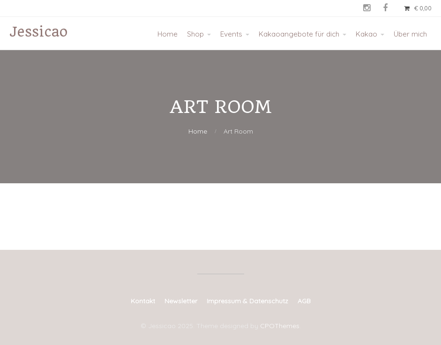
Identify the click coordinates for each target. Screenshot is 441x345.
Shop (195, 34)
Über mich (410, 34)
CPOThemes (279, 326)
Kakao (366, 34)
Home (167, 34)
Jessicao (38, 31)
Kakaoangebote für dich (299, 34)
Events (231, 34)
